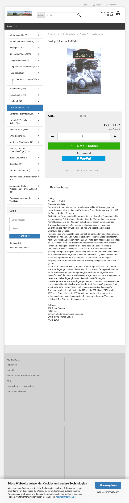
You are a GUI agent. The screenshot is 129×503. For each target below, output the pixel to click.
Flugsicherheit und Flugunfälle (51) (23, 81)
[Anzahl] (83, 136)
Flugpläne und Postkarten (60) (23, 66)
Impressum (12, 365)
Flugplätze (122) (16, 73)
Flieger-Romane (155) (19, 60)
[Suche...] (41, 15)
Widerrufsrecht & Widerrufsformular (23, 375)
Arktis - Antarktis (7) (18, 35)
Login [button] (97, 5)
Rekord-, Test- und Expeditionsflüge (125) (19, 150)
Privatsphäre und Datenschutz (20, 386)
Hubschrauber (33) (17, 95)
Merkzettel (111, 5)
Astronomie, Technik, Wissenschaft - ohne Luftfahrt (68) (23, 189)
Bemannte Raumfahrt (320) (21, 41)
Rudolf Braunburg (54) (19, 158)
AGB (9, 381)
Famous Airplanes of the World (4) (20, 199)
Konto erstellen (16, 243)
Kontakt (10, 370)
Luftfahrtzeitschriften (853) (21, 114)
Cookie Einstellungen (16, 391)
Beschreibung (59, 187)
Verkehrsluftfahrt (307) (19, 170)
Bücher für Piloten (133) (20, 54)
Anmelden (25, 236)
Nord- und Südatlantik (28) (21, 142)
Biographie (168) (16, 47)
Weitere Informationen (108, 492)
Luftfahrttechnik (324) (19, 107)
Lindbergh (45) (16, 101)
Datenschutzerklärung (65, 497)
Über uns (12, 26)
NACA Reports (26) (17, 136)
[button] (86, 4)
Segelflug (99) (15, 164)
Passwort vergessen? (19, 247)
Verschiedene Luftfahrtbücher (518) (23, 178)
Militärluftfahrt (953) (18, 129)
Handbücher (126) (17, 88)
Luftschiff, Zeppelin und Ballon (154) (20, 121)
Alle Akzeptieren (108, 485)
